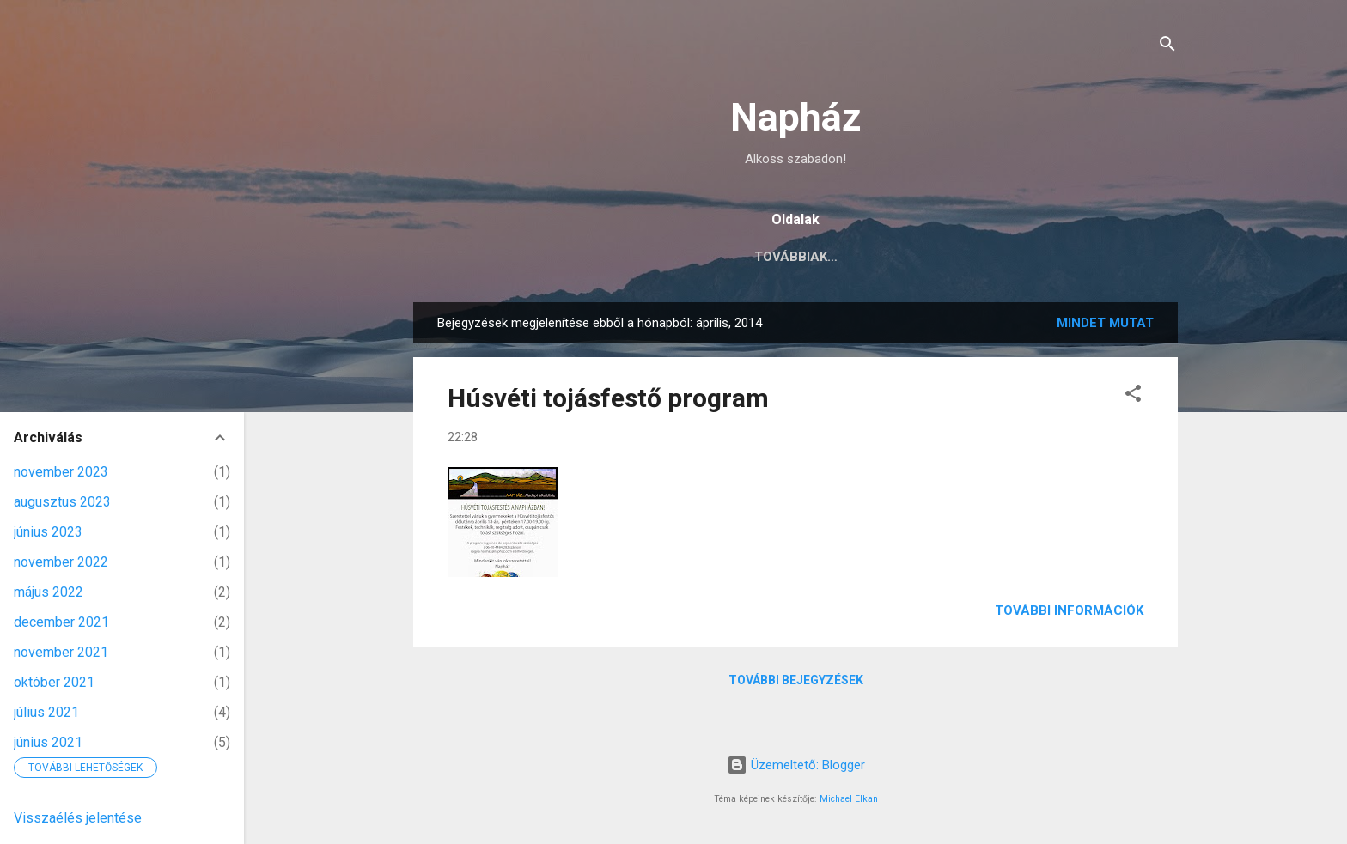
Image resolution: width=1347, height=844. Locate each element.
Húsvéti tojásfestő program (608, 401)
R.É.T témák (671, 256)
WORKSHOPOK (787, 256)
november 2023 (61, 472)
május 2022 (48, 592)
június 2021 (48, 742)
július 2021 (46, 712)
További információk (1069, 614)
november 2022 (61, 562)
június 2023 (48, 532)
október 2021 (54, 682)
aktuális (459, 256)
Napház (796, 117)
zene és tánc (1117, 256)
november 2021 (61, 652)
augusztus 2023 (62, 502)
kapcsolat (561, 256)
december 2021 (61, 622)
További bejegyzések (795, 683)
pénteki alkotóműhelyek (952, 256)
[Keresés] (1167, 47)
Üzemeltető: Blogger (796, 765)
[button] (1133, 399)
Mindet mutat (1105, 326)
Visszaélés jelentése (78, 818)
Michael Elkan (849, 799)
